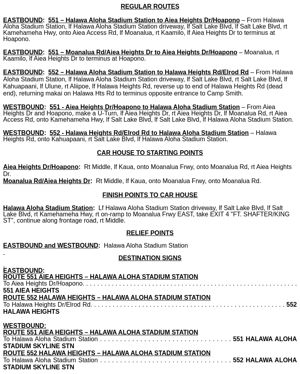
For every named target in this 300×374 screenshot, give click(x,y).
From (255, 20)
